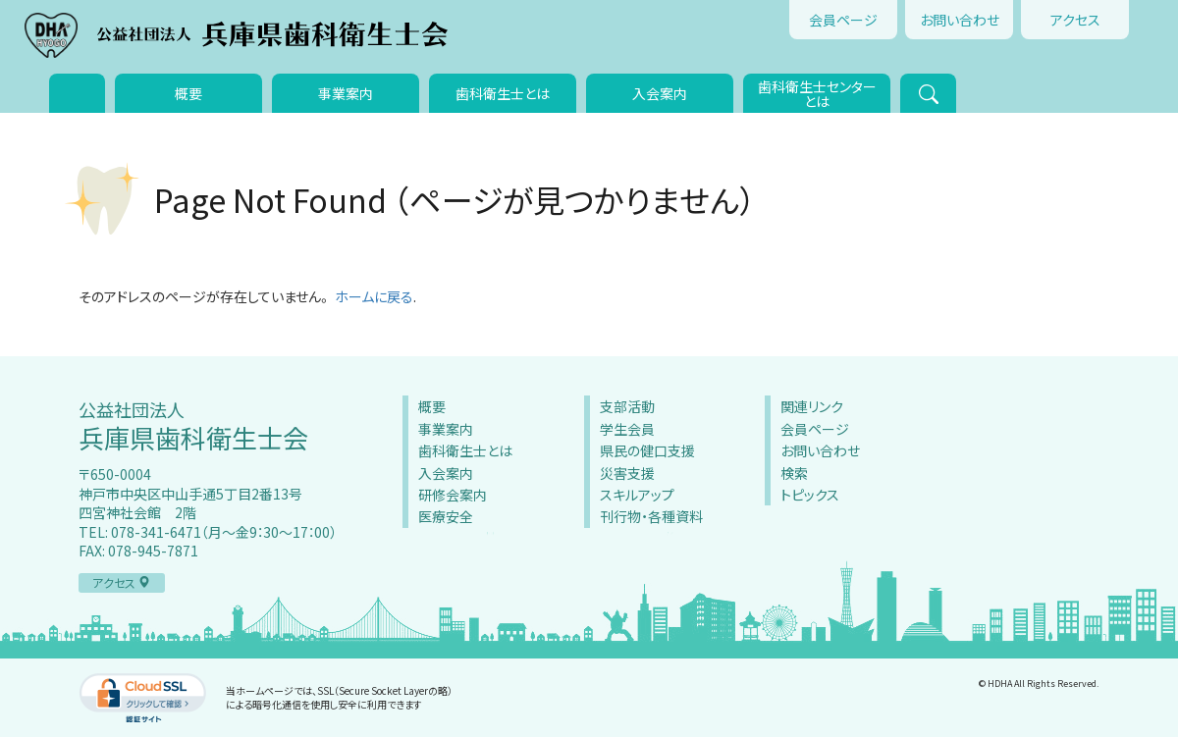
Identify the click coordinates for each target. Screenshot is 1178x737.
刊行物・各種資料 (651, 516)
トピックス (809, 494)
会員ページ (843, 19)
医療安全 (445, 516)
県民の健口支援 (647, 450)
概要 (188, 93)
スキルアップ (637, 494)
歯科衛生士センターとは (817, 94)
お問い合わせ (959, 19)
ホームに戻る (374, 296)
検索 (794, 473)
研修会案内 (452, 494)
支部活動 (627, 406)
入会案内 (659, 93)
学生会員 (627, 429)
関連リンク (811, 406)
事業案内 (345, 93)
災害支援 (627, 473)
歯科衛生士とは (502, 93)
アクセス (1075, 19)
